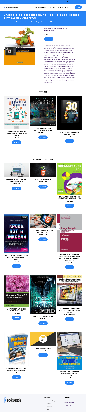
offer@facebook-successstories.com (72, 2)
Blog (66, 7)
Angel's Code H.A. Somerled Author (43, 316)
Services (49, 403)
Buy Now (48, 39)
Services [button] (52, 7)
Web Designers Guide (56, 28)
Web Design (66, 28)
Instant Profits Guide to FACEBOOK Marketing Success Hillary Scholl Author (69, 374)
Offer (78, 7)
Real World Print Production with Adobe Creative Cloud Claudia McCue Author (69, 310)
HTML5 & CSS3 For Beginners (43, 179)
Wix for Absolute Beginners (43, 348)
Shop (72, 7)
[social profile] (10, 2)
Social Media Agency (41, 7)
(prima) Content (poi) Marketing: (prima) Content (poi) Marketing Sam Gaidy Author (16, 133)
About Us (60, 7)
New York (60, 2)
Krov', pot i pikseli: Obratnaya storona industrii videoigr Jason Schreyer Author (16, 257)
